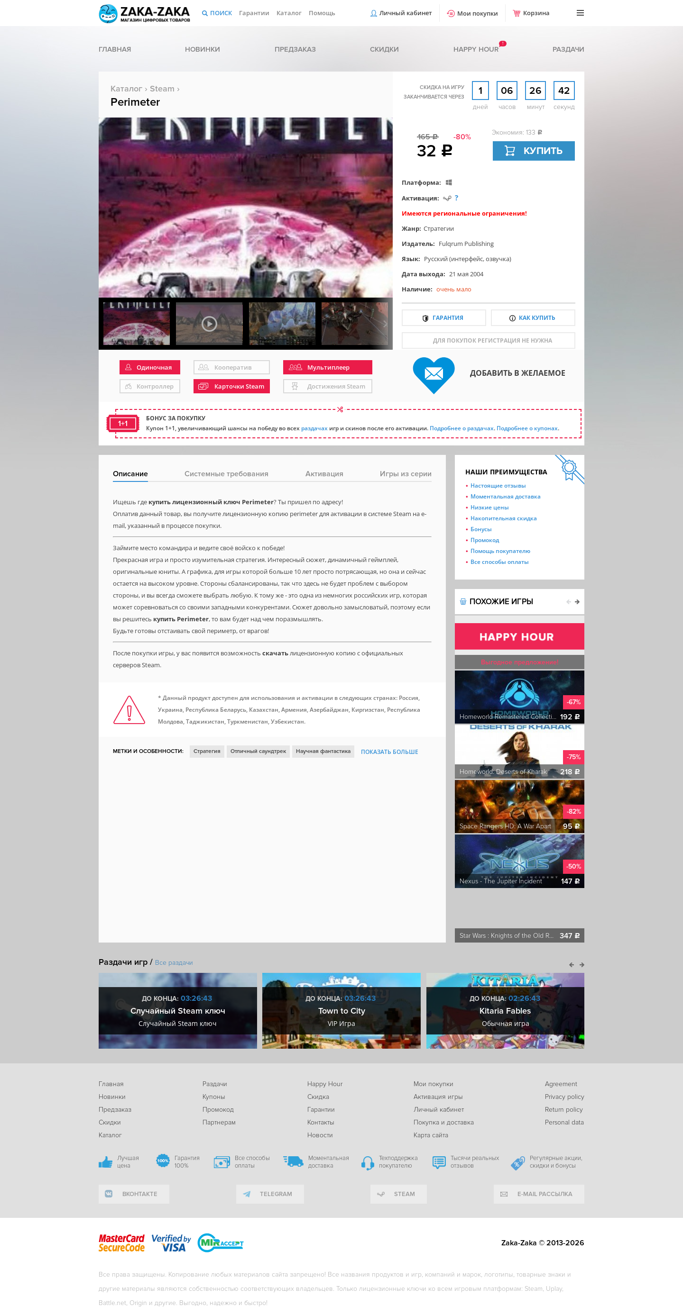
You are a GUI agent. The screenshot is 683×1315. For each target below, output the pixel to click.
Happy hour (475, 49)
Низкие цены (490, 507)
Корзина (536, 13)
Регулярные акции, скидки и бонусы (556, 1162)
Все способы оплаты (500, 562)
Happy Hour (324, 1084)
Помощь (322, 13)
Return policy (564, 1110)
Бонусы (481, 529)
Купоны (214, 1097)
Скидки (384, 49)
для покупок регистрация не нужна (492, 340)
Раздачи (568, 49)
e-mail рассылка (544, 1194)
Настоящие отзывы (498, 485)
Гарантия (448, 318)
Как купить (537, 318)
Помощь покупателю (500, 551)
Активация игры (438, 1097)
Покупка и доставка (444, 1122)
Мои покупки (477, 13)
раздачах (314, 428)
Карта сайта (431, 1135)
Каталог (289, 13)
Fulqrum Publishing (466, 243)
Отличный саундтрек (258, 751)
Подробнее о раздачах (462, 428)
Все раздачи (174, 963)
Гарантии (254, 13)
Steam (162, 88)
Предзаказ (295, 49)
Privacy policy (564, 1097)
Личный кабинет (405, 13)
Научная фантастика (323, 751)
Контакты (320, 1122)
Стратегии (439, 228)
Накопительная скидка (504, 518)
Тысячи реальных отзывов (475, 1162)
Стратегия (207, 751)
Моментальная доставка (506, 496)
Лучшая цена (128, 1162)
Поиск (221, 13)
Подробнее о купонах (527, 428)
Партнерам (219, 1122)
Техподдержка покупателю (398, 1162)
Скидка (318, 1097)
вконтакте (139, 1194)
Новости (320, 1135)
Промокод (485, 540)
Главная (115, 49)
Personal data (564, 1122)
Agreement (561, 1084)
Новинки (202, 49)
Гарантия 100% (187, 1162)
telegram (276, 1194)
